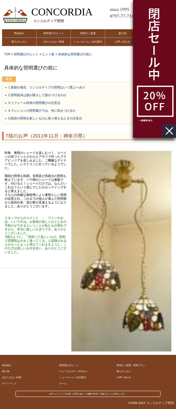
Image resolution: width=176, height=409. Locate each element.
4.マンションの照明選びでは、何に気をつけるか (42, 110)
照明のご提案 (88, 33)
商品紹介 (19, 33)
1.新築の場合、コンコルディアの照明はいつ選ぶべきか (46, 87)
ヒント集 (48, 54)
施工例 (122, 33)
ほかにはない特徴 (53, 41)
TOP (7, 54)
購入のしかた (19, 41)
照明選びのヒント (53, 33)
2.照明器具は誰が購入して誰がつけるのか (37, 95)
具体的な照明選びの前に (75, 54)
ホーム (63, 383)
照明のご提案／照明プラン (131, 365)
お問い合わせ (122, 41)
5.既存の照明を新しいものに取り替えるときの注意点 (45, 118)
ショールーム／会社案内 (88, 41)
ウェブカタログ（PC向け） (74, 371)
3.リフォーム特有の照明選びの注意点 (34, 103)
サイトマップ (9, 383)
